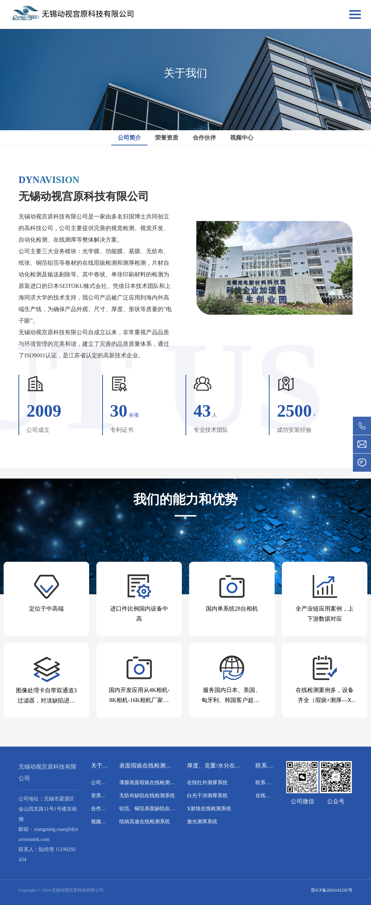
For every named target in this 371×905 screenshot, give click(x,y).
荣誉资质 (166, 138)
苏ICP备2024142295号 (332, 890)
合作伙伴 (204, 138)
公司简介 (129, 138)
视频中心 (241, 138)
